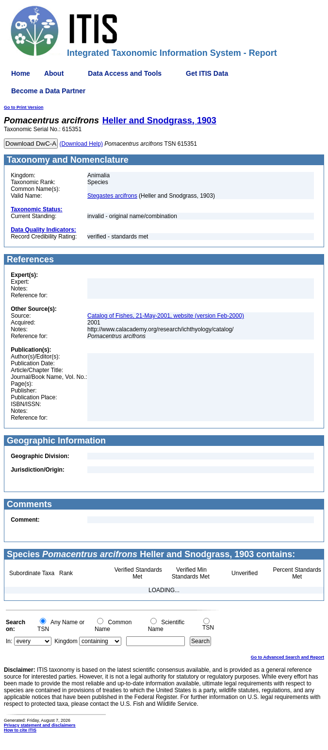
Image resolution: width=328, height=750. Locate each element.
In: (9, 641)
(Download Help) (81, 143)
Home (20, 73)
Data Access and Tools (125, 73)
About (54, 73)
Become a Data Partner (48, 91)
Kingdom (65, 641)
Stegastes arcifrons (112, 195)
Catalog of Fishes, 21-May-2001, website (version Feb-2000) (165, 315)
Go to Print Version (24, 107)
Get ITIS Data (207, 73)
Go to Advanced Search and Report (287, 657)
